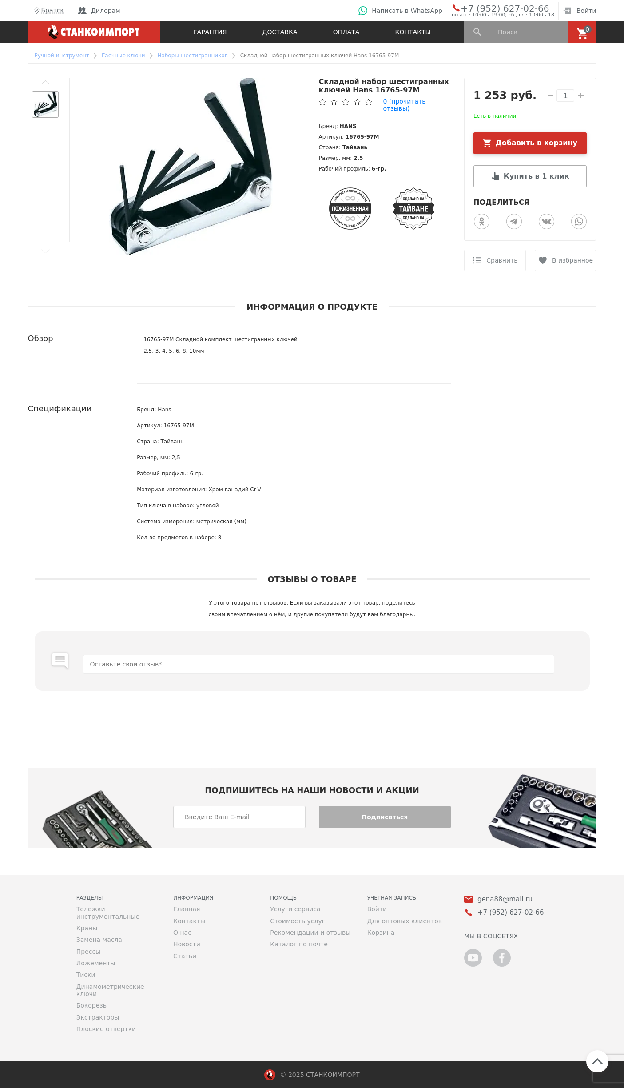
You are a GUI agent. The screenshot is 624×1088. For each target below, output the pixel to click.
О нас (182, 932)
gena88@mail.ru (505, 899)
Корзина (381, 932)
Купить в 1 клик (536, 176)
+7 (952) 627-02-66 (495, 8)
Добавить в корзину (536, 143)
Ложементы (95, 963)
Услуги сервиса (295, 909)
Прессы (88, 951)
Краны (87, 928)
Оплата (346, 32)
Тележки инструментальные (107, 912)
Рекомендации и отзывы (310, 932)
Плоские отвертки (106, 1028)
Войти (579, 10)
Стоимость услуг (297, 921)
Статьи (184, 956)
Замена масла (99, 939)
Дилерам (99, 10)
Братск (48, 10)
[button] (45, 82)
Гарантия (210, 32)
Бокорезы (92, 1005)
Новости (186, 944)
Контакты (413, 32)
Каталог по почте (299, 944)
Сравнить (501, 260)
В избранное (572, 260)
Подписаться (385, 817)
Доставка (280, 32)
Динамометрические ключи (110, 990)
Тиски (85, 974)
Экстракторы (97, 1017)
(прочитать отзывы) (404, 105)
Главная (186, 909)
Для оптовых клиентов (404, 921)
